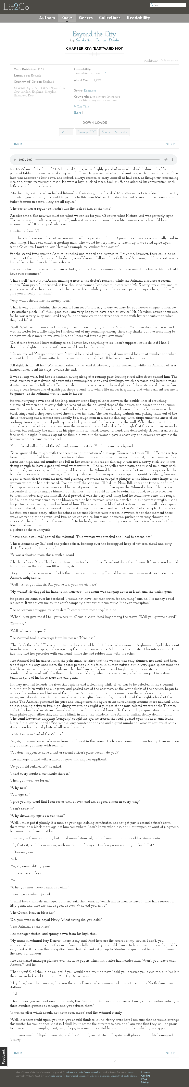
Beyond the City (94, 34)
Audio (66, 132)
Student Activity (114, 132)
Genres (86, 18)
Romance (90, 90)
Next (170, 144)
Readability (138, 18)
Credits (145, 1075)
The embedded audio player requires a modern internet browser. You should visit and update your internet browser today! (93, 159)
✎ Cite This (81, 106)
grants (131, 1073)
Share (77, 112)
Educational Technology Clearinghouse (84, 1073)
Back (18, 144)
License (145, 1072)
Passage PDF (86, 132)
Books (67, 18)
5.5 (105, 73)
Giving (145, 1082)
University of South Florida (123, 1076)
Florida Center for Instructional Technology (68, 1076)
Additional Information (161, 61)
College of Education (99, 1076)
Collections (109, 18)
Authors (47, 18)
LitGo (16, 7)
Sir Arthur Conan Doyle (97, 40)
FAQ (144, 1079)
